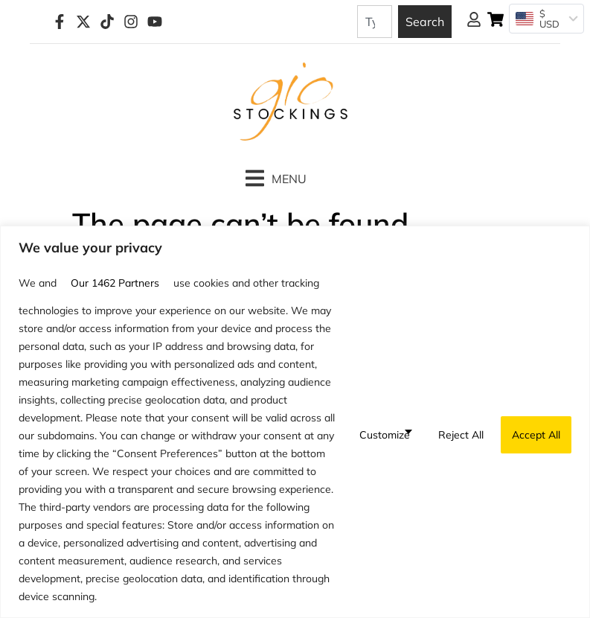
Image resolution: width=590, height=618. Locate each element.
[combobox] (374, 21)
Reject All (461, 435)
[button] (276, 178)
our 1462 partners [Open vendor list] (115, 283)
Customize (384, 435)
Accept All (536, 435)
